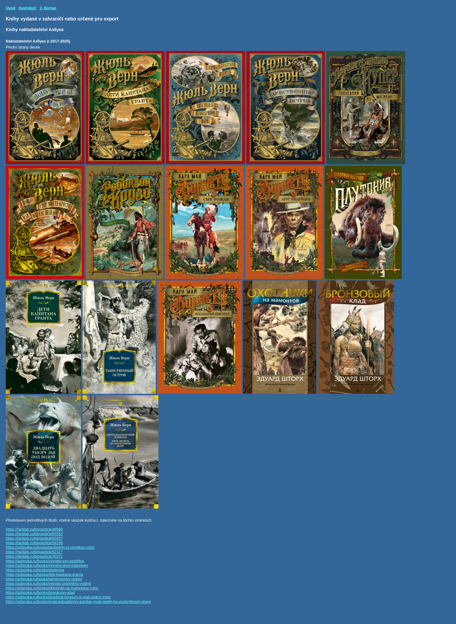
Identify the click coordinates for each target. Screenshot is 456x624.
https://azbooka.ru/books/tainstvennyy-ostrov (44, 579)
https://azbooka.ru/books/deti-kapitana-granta (44, 574)
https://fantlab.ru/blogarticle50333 (34, 533)
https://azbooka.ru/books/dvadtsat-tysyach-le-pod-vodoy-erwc (58, 597)
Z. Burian (47, 8)
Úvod (10, 8)
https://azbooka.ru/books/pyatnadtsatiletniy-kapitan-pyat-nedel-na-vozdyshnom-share (78, 601)
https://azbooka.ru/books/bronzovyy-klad (40, 592)
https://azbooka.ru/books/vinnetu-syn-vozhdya (45, 561)
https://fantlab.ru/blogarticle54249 (34, 543)
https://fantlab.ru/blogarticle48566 (34, 529)
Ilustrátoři (27, 8)
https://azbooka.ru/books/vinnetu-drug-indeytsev (47, 565)
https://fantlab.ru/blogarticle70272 (34, 556)
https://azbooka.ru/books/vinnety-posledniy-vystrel (48, 583)
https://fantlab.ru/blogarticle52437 (34, 538)
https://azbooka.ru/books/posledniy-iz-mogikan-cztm (50, 547)
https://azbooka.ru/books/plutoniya (35, 570)
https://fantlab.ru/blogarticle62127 (34, 552)
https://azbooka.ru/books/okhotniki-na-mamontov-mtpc (52, 588)
